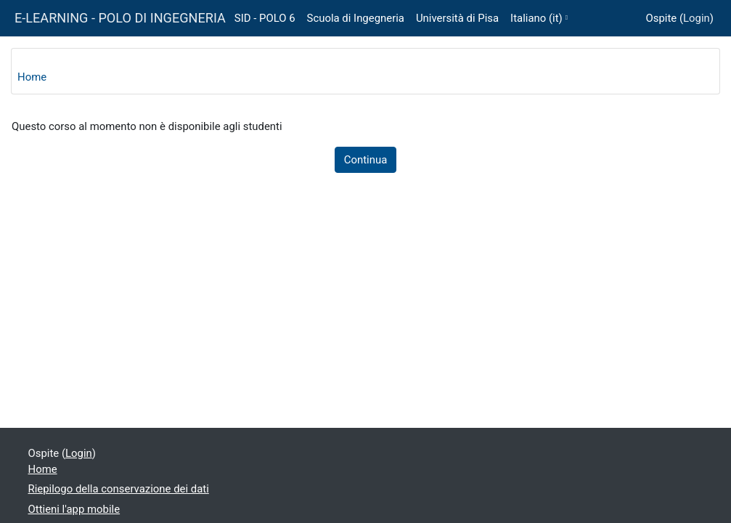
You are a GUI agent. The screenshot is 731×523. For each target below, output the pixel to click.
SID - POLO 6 (264, 18)
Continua (366, 159)
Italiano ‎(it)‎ (536, 18)
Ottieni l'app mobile (74, 509)
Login (696, 18)
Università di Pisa (457, 18)
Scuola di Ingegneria (355, 18)
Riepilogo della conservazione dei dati (118, 488)
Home (31, 77)
